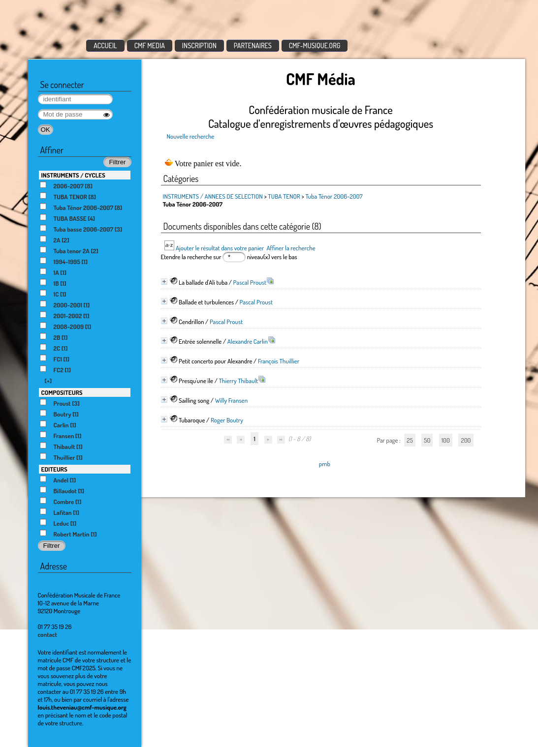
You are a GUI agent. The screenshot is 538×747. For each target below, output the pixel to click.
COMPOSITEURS (62, 392)
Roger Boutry (227, 420)
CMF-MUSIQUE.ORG (315, 45)
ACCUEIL (105, 45)
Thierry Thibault (238, 381)
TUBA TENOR (284, 196)
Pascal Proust (249, 282)
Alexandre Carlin (247, 341)
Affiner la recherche (290, 248)
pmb (324, 464)
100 (446, 440)
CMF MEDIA (149, 45)
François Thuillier (278, 361)
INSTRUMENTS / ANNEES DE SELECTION (213, 196)
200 (466, 440)
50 (427, 440)
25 (409, 440)
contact (48, 634)
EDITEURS (54, 469)
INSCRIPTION (199, 45)
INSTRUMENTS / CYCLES (73, 175)
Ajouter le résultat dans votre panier (220, 248)
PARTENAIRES (253, 45)
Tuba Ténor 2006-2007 (333, 196)
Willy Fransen (231, 400)
